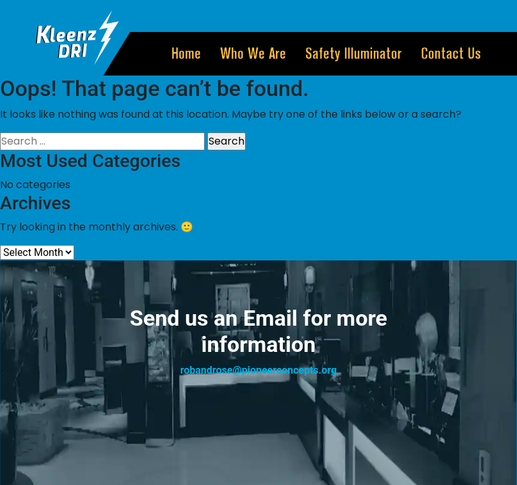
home (186, 53)
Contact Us (451, 53)
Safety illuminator (353, 53)
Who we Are (253, 53)
